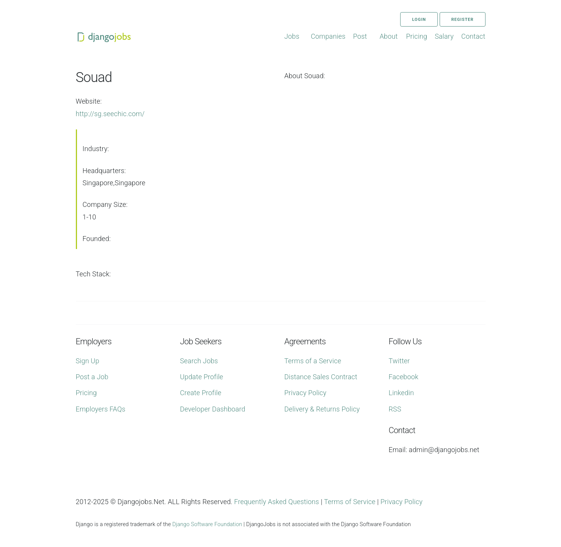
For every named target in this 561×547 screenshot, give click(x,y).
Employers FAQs (101, 409)
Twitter (399, 361)
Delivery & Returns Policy (322, 409)
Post (360, 36)
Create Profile (201, 393)
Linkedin (401, 393)
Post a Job (92, 377)
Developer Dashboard (212, 409)
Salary (444, 36)
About (389, 36)
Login (419, 19)
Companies (328, 36)
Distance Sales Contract (320, 377)
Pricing (416, 36)
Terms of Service (349, 502)
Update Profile (201, 377)
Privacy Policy (305, 393)
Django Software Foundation (207, 524)
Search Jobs (199, 361)
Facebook (403, 377)
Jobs (292, 36)
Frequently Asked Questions (276, 502)
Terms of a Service (312, 361)
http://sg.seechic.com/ (110, 114)
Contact (473, 36)
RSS (395, 409)
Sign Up (87, 361)
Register (462, 19)
